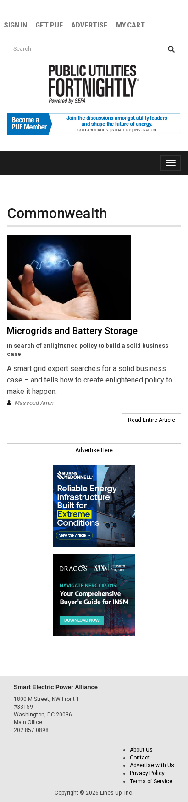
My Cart (130, 25)
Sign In (15, 25)
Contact (140, 757)
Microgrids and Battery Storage (72, 330)
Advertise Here (94, 450)
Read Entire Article (151, 420)
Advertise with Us (152, 765)
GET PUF (49, 25)
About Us (141, 750)
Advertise (89, 25)
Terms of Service (151, 781)
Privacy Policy (147, 773)
